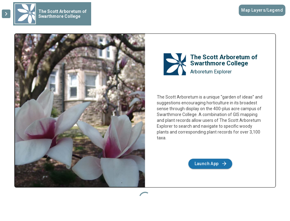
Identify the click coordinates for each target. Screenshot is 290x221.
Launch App (210, 164)
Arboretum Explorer (211, 72)
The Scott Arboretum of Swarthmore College (223, 60)
